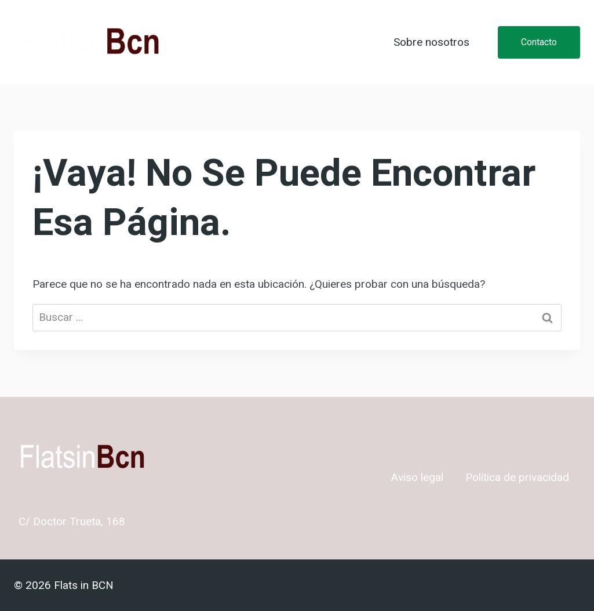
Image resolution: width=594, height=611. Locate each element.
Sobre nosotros (431, 42)
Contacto (539, 42)
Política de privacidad (517, 477)
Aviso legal (417, 477)
